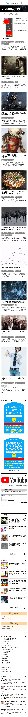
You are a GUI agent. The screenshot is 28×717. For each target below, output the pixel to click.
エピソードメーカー (7, 618)
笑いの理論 (5, 662)
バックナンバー (11, 500)
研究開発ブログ (14, 554)
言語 (3, 669)
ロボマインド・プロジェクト (9, 647)
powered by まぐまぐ (24, 502)
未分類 (4, 658)
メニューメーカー (7, 616)
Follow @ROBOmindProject (7, 505)
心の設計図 (5, 652)
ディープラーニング (7, 643)
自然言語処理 (5, 667)
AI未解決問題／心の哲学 (8, 639)
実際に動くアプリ (6, 649)
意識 (3, 654)
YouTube (4, 641)
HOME (3, 14)
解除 (10, 495)
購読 (4, 495)
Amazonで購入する (14, 435)
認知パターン (5, 671)
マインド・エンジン (7, 645)
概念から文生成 (6, 628)
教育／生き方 (5, 656)
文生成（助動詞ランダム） (9, 626)
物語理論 (4, 660)
